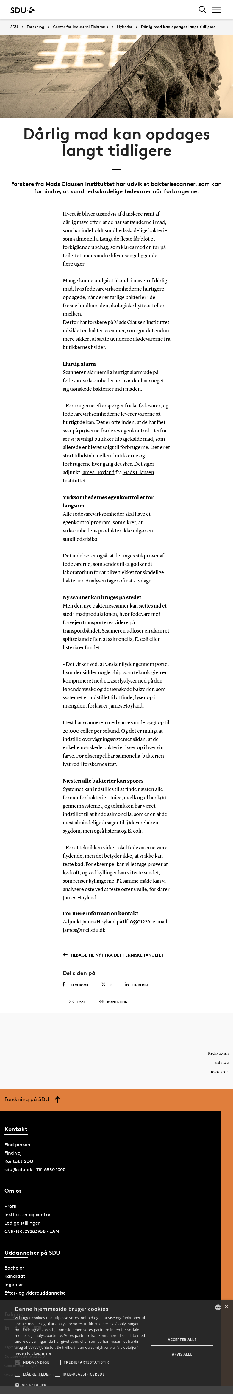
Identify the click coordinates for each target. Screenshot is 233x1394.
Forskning (35, 27)
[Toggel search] (202, 9)
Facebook (76, 984)
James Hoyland (98, 472)
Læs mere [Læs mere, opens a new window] (42, 1353)
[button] (18, 1362)
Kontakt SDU (18, 1161)
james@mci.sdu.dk (84, 930)
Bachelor (14, 1268)
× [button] (226, 1307)
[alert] (116, 1347)
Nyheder (124, 27)
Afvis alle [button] (182, 1354)
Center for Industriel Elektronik (80, 27)
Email (77, 1001)
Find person (17, 1144)
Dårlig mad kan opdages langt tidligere (178, 27)
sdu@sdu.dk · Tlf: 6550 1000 (34, 1169)
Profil (10, 1206)
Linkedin (136, 984)
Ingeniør (13, 1284)
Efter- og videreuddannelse (35, 1293)
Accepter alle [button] (182, 1339)
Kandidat (14, 1276)
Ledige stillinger (22, 1223)
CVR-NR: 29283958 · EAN (31, 1231)
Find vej (13, 1153)
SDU (14, 27)
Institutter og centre (27, 1214)
